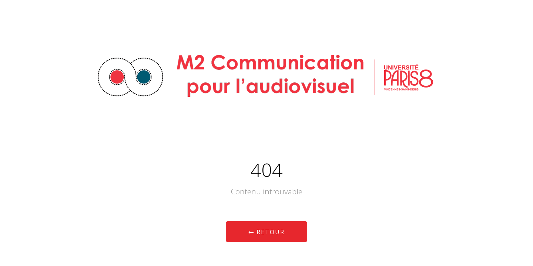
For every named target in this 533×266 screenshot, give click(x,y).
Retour (266, 232)
